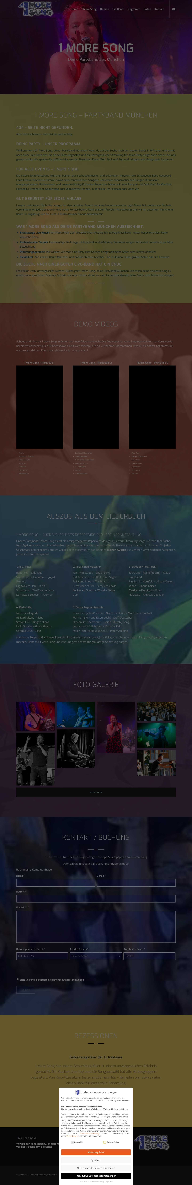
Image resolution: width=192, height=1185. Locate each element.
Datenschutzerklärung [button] (97, 1182)
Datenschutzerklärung (89, 1133)
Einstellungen (72, 1136)
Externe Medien (111, 1142)
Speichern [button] (96, 1160)
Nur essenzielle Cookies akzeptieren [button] (96, 1168)
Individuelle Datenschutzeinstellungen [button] (96, 1175)
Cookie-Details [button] (84, 1182)
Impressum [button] (109, 1182)
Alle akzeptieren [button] (96, 1152)
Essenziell (77, 1142)
